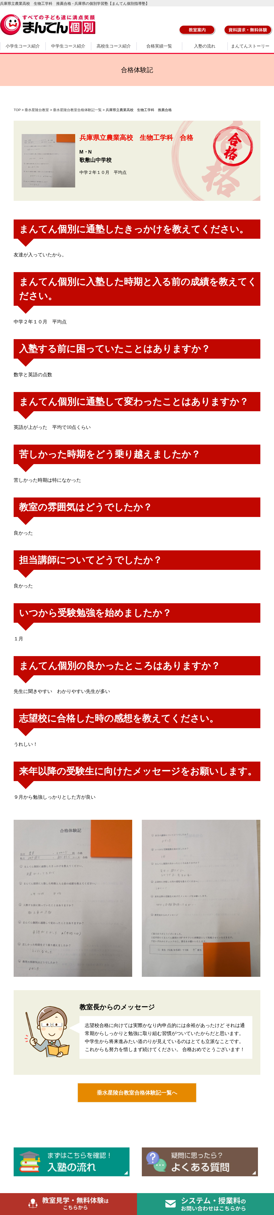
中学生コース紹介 (68, 46)
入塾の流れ (204, 46)
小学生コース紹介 (23, 46)
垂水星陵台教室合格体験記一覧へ (137, 1093)
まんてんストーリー (250, 46)
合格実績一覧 (159, 46)
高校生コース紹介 (114, 46)
